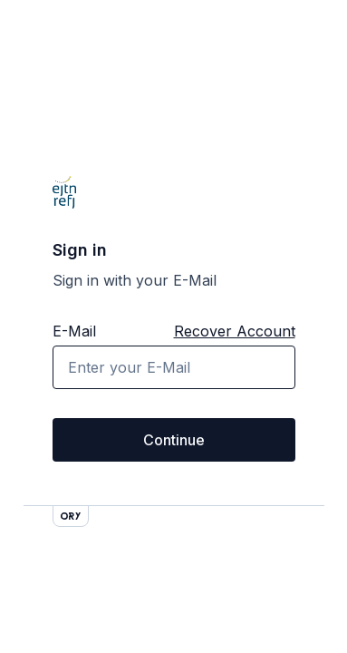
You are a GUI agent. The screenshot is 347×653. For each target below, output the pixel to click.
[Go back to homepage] (65, 192)
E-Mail (74, 331)
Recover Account (234, 331)
